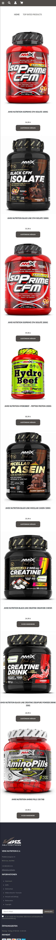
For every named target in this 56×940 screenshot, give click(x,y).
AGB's (7, 885)
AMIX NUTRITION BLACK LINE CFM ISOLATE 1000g (27, 218)
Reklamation (9, 900)
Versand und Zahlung (11, 897)
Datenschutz (9, 889)
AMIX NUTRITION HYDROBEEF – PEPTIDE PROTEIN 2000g (28, 406)
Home (17, 14)
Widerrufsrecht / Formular (13, 893)
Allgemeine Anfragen (8, 870)
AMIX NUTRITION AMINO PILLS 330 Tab (28, 799)
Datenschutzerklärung (9, 918)
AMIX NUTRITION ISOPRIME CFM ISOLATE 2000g (28, 322)
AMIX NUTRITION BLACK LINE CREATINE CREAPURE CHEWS (28, 608)
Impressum (8, 881)
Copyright (8, 904)
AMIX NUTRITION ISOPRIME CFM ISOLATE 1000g (28, 112)
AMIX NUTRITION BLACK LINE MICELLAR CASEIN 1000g (28, 508)
